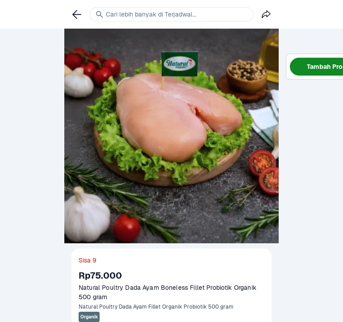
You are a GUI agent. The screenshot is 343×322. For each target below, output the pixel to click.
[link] (76, 14)
